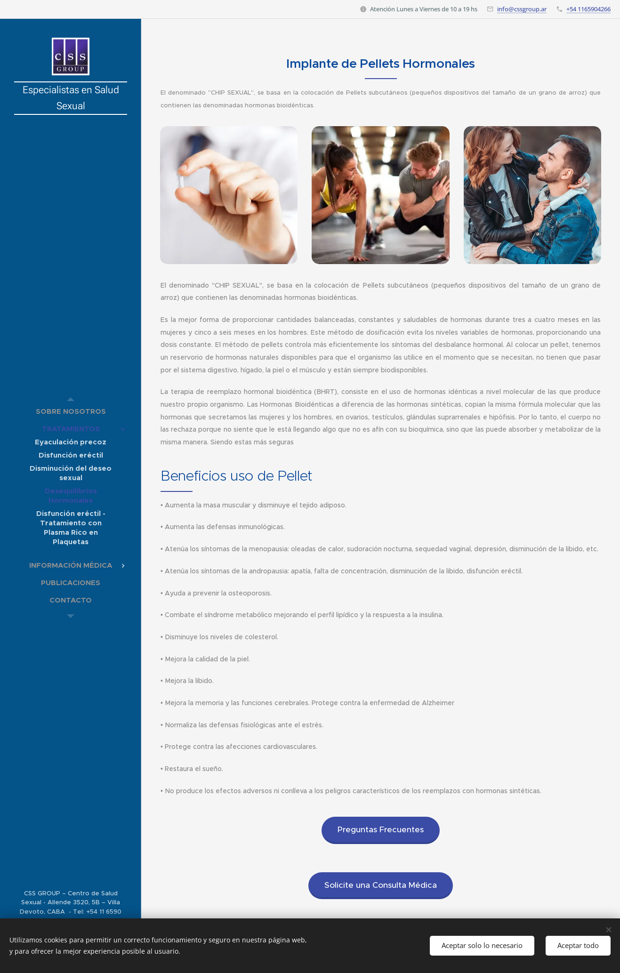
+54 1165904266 (588, 9)
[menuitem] (70, 411)
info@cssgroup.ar (522, 9)
